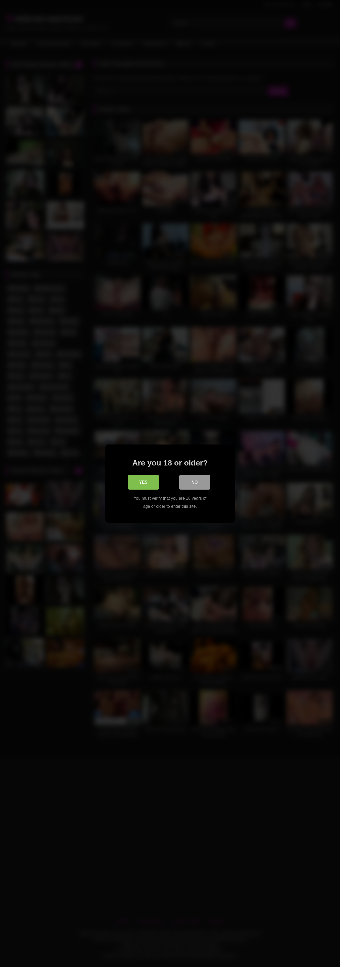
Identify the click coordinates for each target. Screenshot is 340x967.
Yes (143, 482)
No (195, 482)
